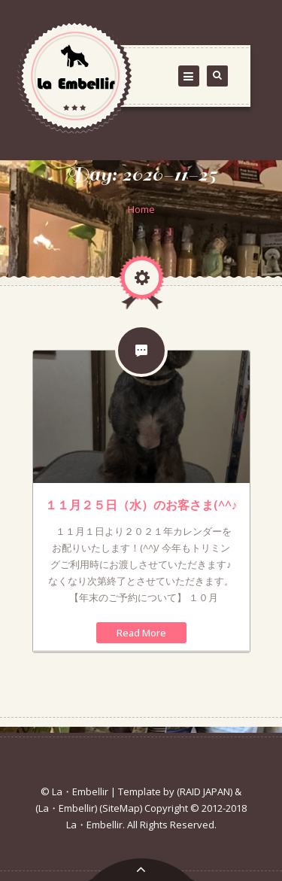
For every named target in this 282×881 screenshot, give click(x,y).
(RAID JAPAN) (204, 791)
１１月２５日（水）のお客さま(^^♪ (141, 505)
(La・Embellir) (66, 808)
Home (141, 209)
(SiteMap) (120, 808)
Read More (141, 632)
